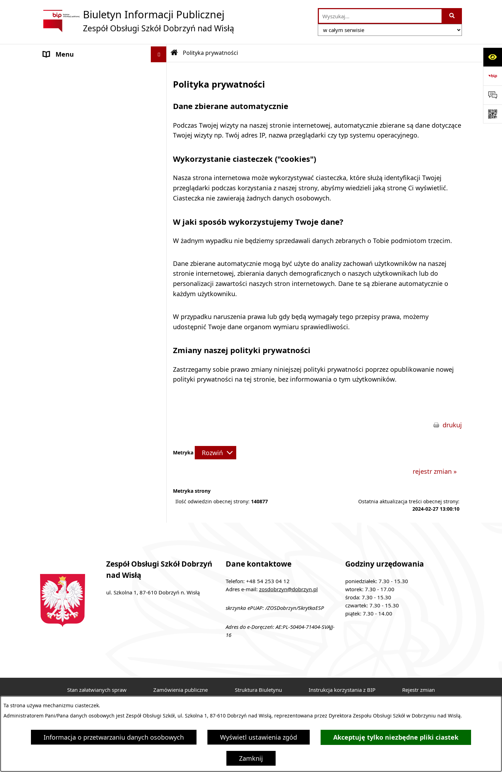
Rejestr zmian (418, 689)
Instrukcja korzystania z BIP (342, 689)
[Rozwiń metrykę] (215, 452)
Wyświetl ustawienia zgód (258, 737)
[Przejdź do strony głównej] (137, 20)
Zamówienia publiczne (180, 689)
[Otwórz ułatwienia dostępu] (492, 56)
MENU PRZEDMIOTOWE (78, 86)
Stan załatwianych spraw (97, 689)
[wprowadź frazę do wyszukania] (380, 16)
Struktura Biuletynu (258, 689)
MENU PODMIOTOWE (75, 70)
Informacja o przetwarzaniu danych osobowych (114, 737)
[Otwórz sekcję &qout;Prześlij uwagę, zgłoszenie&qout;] (492, 94)
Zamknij (251, 758)
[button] (160, 70)
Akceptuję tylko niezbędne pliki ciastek (395, 737)
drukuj (452, 425)
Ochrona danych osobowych (85, 117)
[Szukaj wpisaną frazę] (452, 16)
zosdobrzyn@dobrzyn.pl (288, 589)
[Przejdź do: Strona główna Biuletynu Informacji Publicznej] (174, 52)
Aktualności (60, 101)
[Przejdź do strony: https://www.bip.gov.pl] (492, 75)
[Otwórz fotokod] (492, 113)
